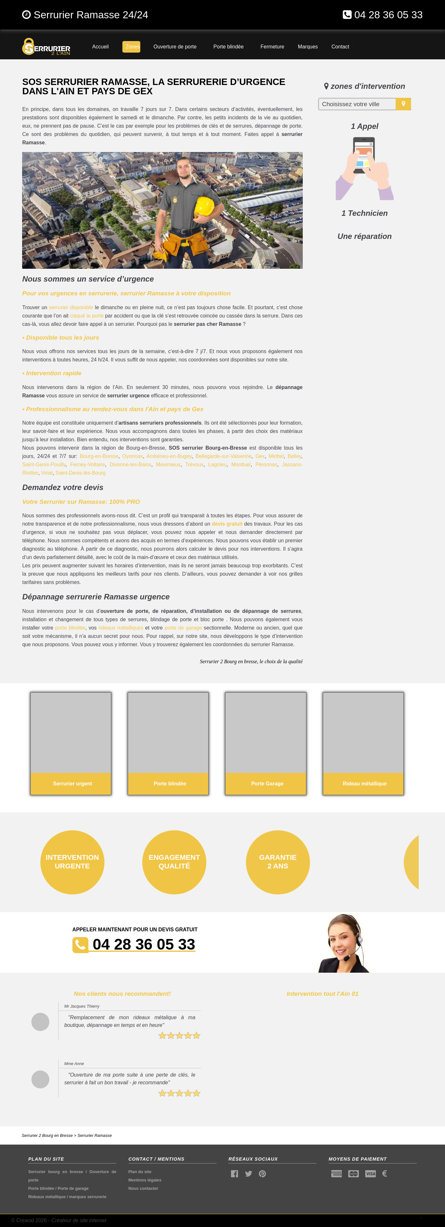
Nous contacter (143, 1188)
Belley (294, 456)
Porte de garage (73, 1188)
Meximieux (168, 464)
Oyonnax (132, 456)
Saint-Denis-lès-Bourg (80, 473)
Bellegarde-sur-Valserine (223, 456)
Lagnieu (217, 464)
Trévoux (194, 464)
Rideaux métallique (47, 1196)
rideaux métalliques (121, 627)
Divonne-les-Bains (130, 464)
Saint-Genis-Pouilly (43, 464)
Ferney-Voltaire (87, 464)
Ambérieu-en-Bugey (169, 456)
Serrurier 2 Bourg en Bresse (47, 1135)
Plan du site (140, 1171)
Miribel (276, 456)
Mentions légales (144, 1180)
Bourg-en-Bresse (99, 456)
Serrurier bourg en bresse (55, 1171)
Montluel (241, 464)
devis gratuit (227, 524)
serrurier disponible (71, 307)
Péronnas (266, 464)
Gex (260, 456)
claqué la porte (86, 315)
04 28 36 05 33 (388, 15)
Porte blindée (41, 1188)
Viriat (47, 473)
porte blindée (70, 627)
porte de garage (183, 627)
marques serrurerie (88, 1196)
